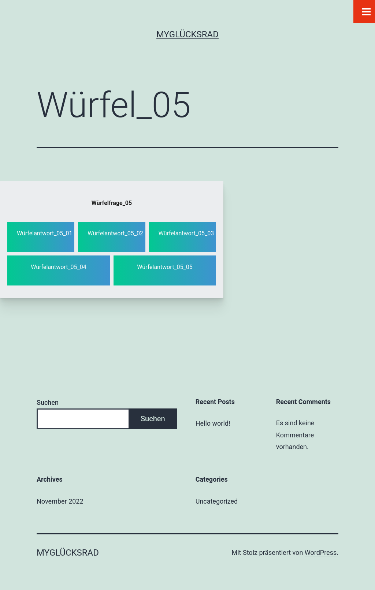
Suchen (48, 402)
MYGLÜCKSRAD (187, 34)
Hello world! (213, 423)
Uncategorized (217, 501)
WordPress (321, 552)
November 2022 (60, 501)
